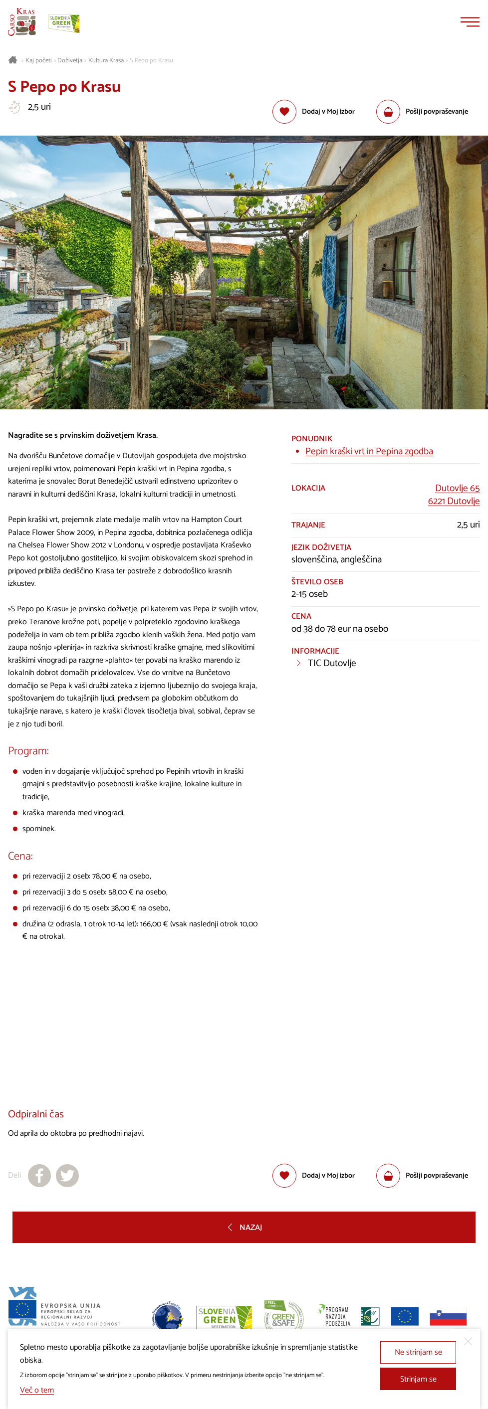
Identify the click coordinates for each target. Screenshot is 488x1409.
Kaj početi (38, 60)
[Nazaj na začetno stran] (22, 22)
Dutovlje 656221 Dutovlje (454, 495)
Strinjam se (418, 1379)
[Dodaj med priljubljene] (313, 112)
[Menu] (470, 22)
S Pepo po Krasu (151, 60)
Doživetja (69, 60)
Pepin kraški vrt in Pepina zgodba (369, 451)
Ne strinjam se (418, 1352)
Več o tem (37, 1390)
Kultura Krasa (106, 60)
